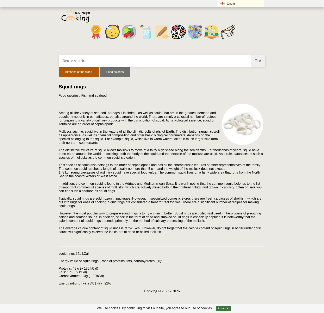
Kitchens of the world (78, 72)
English (228, 3)
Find (258, 61)
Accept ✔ (223, 308)
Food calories (115, 72)
